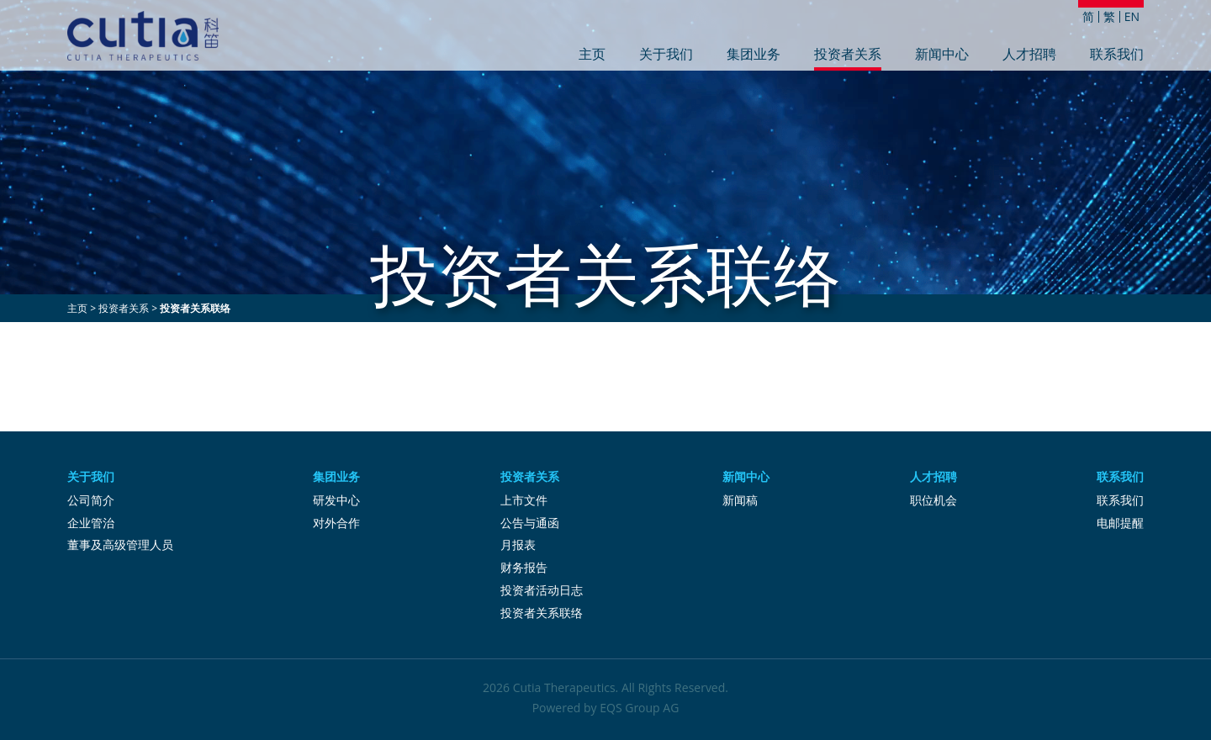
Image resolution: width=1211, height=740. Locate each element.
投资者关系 (847, 55)
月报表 (518, 544)
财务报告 (523, 567)
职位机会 (933, 500)
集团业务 (753, 55)
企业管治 (90, 523)
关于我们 (666, 55)
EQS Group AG (639, 708)
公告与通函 (529, 523)
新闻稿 (740, 500)
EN (1132, 16)
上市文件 (523, 500)
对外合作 (336, 523)
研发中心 (336, 500)
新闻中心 (942, 55)
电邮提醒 (1120, 523)
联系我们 (1117, 55)
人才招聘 (1029, 55)
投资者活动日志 (541, 590)
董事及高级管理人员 (120, 544)
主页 (592, 55)
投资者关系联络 (541, 613)
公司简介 (90, 500)
